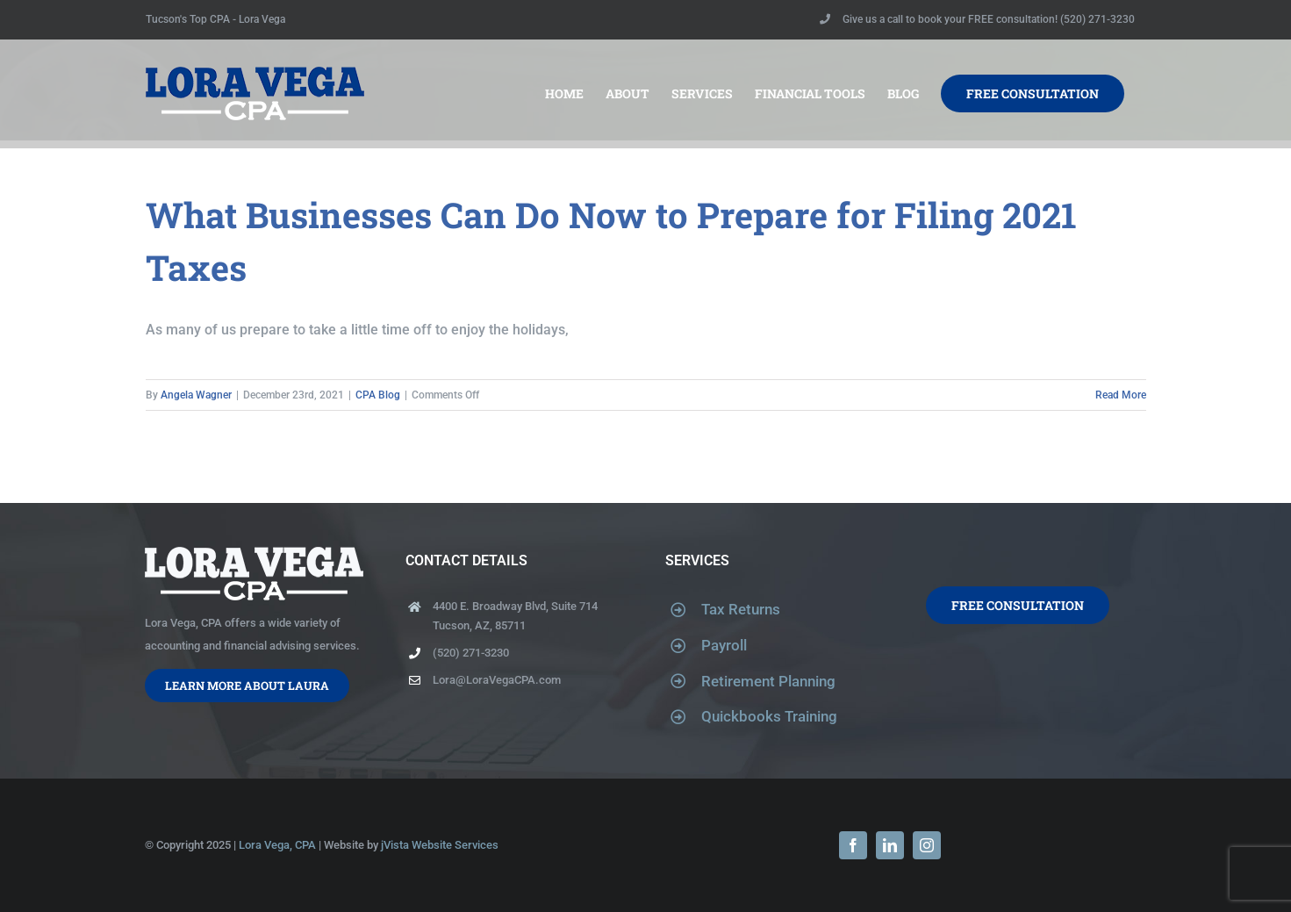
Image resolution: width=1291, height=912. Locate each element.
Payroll (724, 645)
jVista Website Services (439, 844)
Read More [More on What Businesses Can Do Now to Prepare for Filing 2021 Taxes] (1120, 395)
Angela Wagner (196, 395)
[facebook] (853, 845)
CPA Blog (377, 395)
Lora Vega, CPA (277, 844)
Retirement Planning (768, 681)
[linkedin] (890, 845)
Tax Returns (740, 609)
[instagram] (927, 845)
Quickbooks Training (769, 716)
